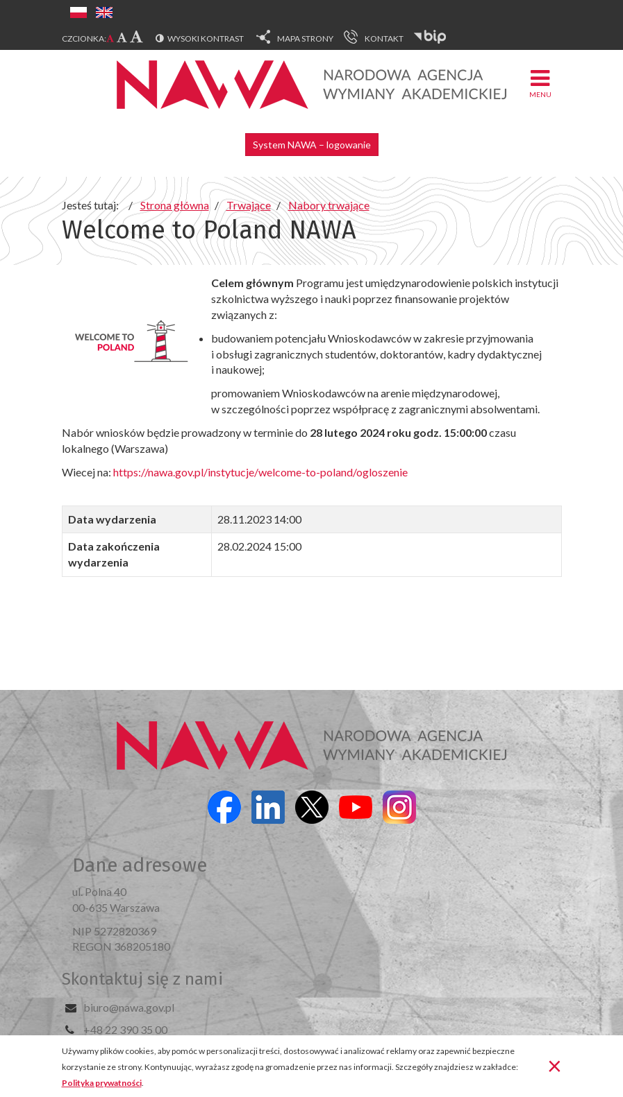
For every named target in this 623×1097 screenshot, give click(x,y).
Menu (540, 82)
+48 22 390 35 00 (125, 1029)
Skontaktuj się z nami (142, 979)
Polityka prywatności (102, 1083)
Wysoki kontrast (205, 38)
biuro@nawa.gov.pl (128, 1007)
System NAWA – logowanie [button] (312, 144)
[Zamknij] (554, 1065)
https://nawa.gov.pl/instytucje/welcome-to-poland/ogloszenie (260, 471)
